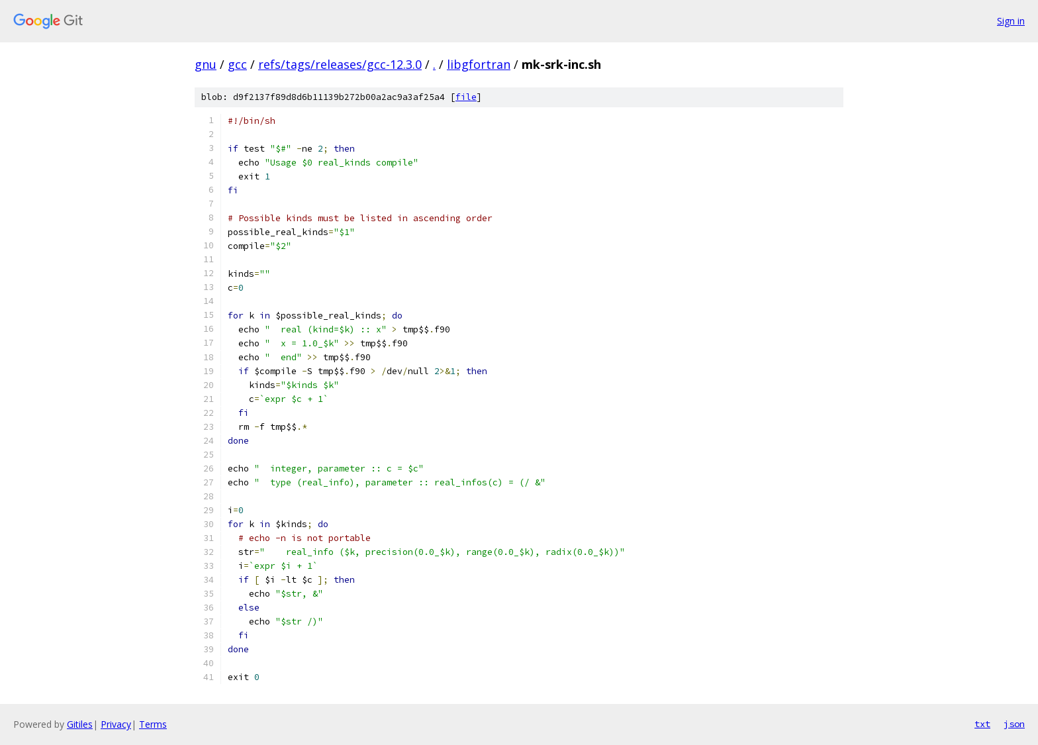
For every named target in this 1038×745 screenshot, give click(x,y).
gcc (237, 64)
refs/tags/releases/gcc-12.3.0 (340, 64)
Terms (153, 724)
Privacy (116, 724)
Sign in (1011, 21)
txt (982, 724)
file (466, 97)
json (1014, 724)
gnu (205, 64)
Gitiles (80, 724)
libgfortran (478, 64)
